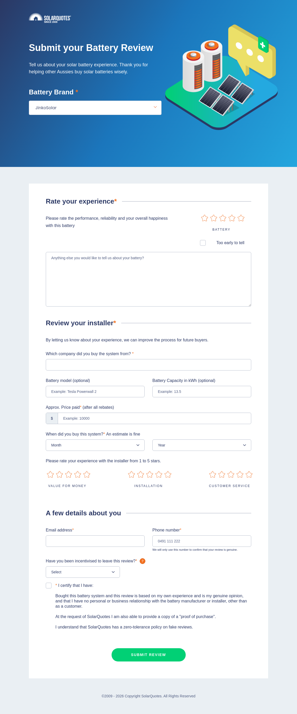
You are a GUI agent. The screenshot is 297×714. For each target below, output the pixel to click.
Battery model (68, 380)
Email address (60, 530)
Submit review (148, 655)
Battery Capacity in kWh (183, 380)
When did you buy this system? (93, 434)
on (204, 218)
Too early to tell (230, 243)
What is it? (142, 561)
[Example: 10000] (148, 418)
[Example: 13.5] (201, 391)
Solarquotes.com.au (148, 18)
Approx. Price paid (80, 407)
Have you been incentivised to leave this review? (96, 561)
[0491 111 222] (201, 541)
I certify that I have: (74, 585)
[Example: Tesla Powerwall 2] (95, 391)
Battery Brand (53, 92)
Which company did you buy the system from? (90, 354)
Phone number (166, 530)
